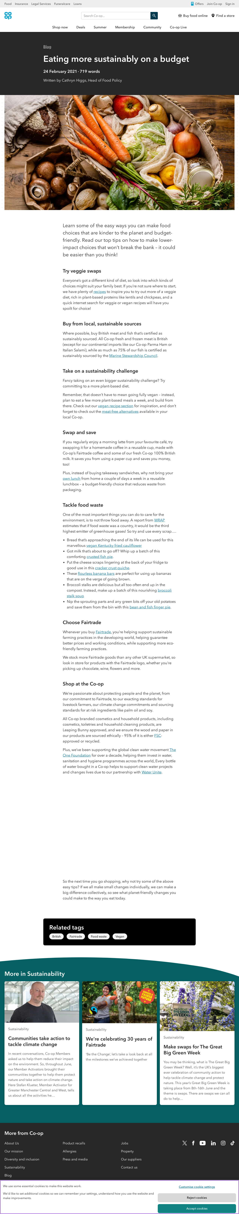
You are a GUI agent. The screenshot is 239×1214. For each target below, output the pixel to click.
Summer (100, 27)
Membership (125, 27)
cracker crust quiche (112, 568)
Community (152, 27)
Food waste (99, 936)
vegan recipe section (115, 406)
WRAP (159, 520)
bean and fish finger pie (150, 607)
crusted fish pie (100, 556)
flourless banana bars (96, 573)
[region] (119, 1197)
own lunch (71, 478)
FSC (157, 735)
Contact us (129, 1167)
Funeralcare (62, 4)
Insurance (21, 4)
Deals (80, 27)
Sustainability (14, 1167)
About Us (11, 1143)
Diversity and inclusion (21, 1159)
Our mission (13, 1151)
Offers (197, 4)
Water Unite (152, 772)
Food (8, 4)
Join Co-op (214, 4)
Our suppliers (131, 1159)
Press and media (75, 1159)
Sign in (230, 4)
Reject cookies (197, 1197)
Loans (78, 4)
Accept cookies (196, 1208)
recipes (100, 291)
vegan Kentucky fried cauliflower (114, 545)
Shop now (60, 27)
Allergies (69, 1151)
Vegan (120, 936)
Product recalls (74, 1143)
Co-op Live (178, 27)
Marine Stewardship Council (133, 355)
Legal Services (41, 4)
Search (153, 15)
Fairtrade (103, 632)
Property (127, 1151)
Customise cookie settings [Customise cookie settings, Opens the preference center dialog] (197, 1187)
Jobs (124, 1143)
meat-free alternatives (120, 411)
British (56, 936)
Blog (47, 46)
